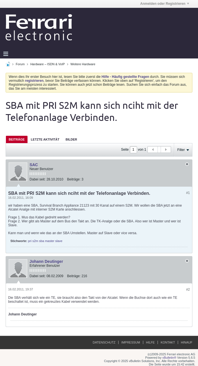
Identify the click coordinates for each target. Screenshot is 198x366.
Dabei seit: (37, 179)
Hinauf (186, 342)
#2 (188, 290)
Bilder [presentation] (71, 139)
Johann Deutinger (46, 261)
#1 (188, 193)
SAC (33, 164)
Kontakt (168, 342)
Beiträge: (74, 179)
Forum (20, 64)
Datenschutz (104, 342)
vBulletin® (169, 357)
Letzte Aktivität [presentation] (45, 139)
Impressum (130, 342)
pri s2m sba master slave (45, 241)
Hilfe (150, 342)
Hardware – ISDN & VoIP (47, 64)
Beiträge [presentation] (17, 139)
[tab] (17, 139)
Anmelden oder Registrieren (164, 4)
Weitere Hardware (82, 64)
